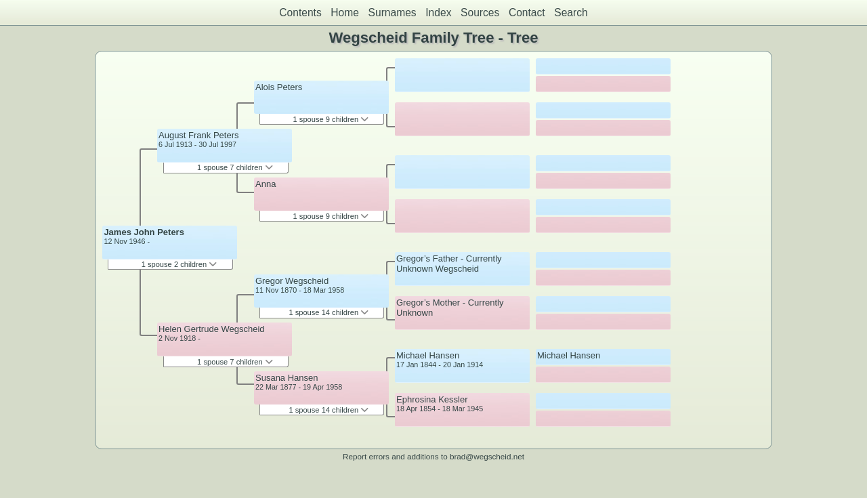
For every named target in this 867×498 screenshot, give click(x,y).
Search (570, 12)
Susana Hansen (286, 378)
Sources (480, 12)
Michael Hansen (427, 355)
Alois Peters (278, 87)
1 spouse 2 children (179, 264)
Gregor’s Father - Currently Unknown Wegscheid (449, 263)
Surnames (392, 12)
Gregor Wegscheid (292, 281)
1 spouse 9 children (331, 119)
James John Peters (144, 232)
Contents (300, 12)
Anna (265, 184)
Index (438, 12)
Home (345, 12)
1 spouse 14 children (328, 312)
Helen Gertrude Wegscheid (211, 329)
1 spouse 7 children (235, 167)
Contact (527, 12)
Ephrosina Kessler (432, 399)
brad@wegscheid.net (487, 456)
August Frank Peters (198, 135)
